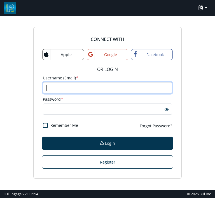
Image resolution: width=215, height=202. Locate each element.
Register (107, 162)
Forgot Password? (156, 125)
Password (53, 99)
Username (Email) (60, 78)
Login (107, 143)
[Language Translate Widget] (203, 8)
